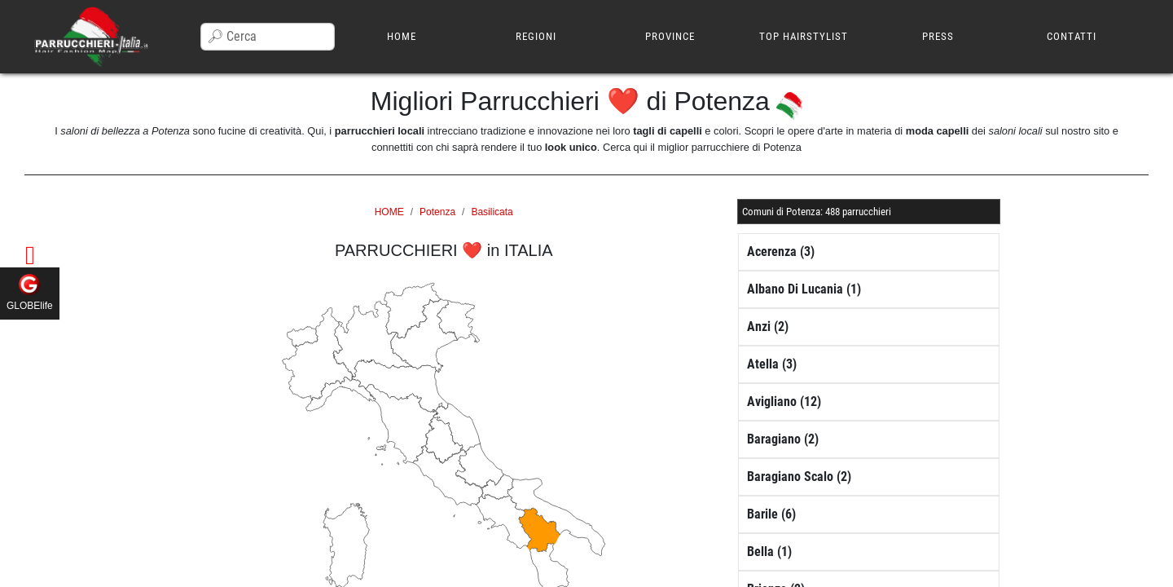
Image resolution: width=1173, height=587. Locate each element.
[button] (816, 211)
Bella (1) (769, 551)
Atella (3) (772, 364)
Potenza (437, 212)
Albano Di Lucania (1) (804, 289)
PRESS (938, 36)
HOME (401, 36)
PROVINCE (670, 36)
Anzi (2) (768, 326)
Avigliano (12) (784, 401)
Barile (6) (771, 514)
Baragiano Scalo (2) (799, 476)
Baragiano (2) (783, 439)
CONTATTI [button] (1071, 36)
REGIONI (536, 36)
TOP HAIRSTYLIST (803, 36)
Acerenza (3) (781, 251)
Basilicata (491, 212)
